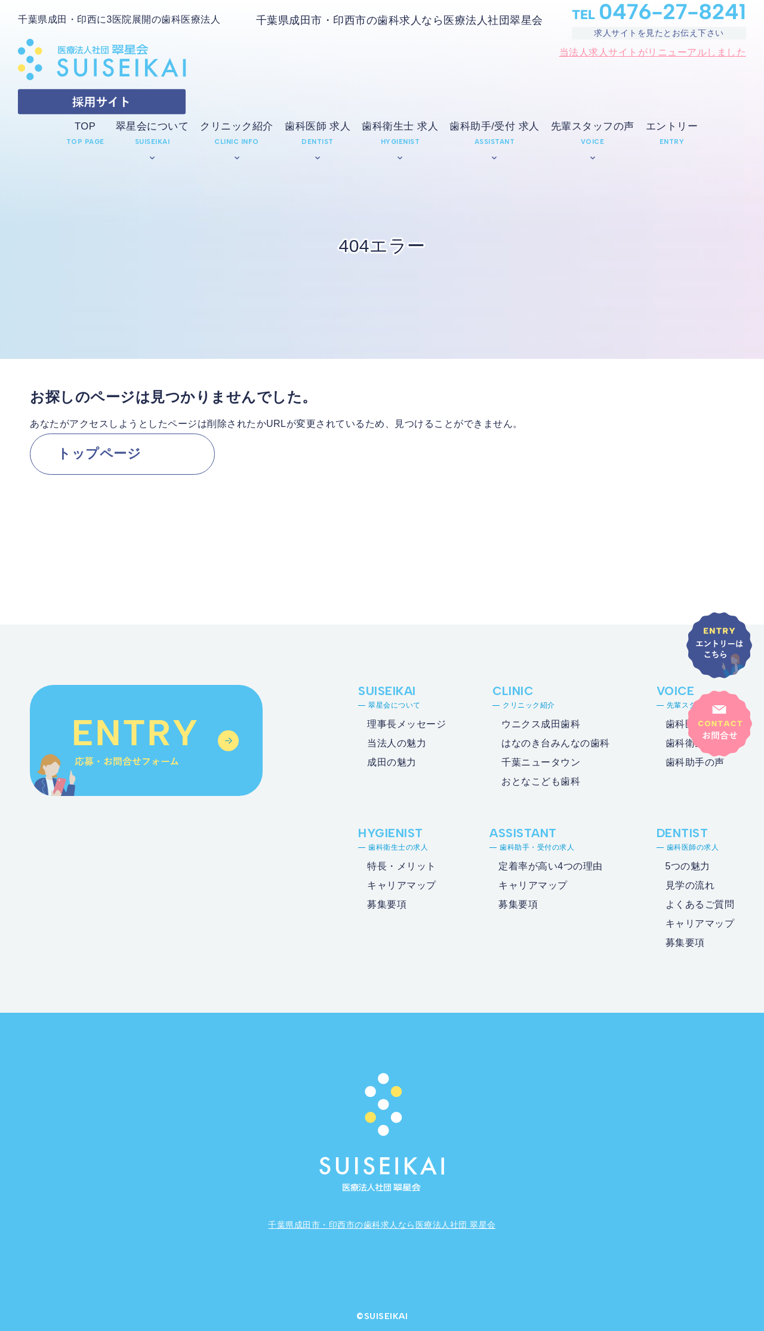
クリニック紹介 (236, 126)
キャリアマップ (401, 885)
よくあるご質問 (700, 904)
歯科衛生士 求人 (400, 126)
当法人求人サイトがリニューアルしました (653, 52)
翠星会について (152, 126)
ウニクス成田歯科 (540, 724)
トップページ (99, 453)
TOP (85, 126)
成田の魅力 (392, 762)
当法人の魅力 (396, 743)
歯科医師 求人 (317, 126)
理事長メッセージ (406, 724)
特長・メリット (401, 866)
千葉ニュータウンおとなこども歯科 (540, 771)
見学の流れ (690, 885)
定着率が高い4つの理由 (550, 866)
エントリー (672, 126)
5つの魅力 (688, 866)
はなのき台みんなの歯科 (555, 743)
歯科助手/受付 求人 (494, 126)
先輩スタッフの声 (592, 126)
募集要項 (386, 904)
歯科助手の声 (695, 762)
